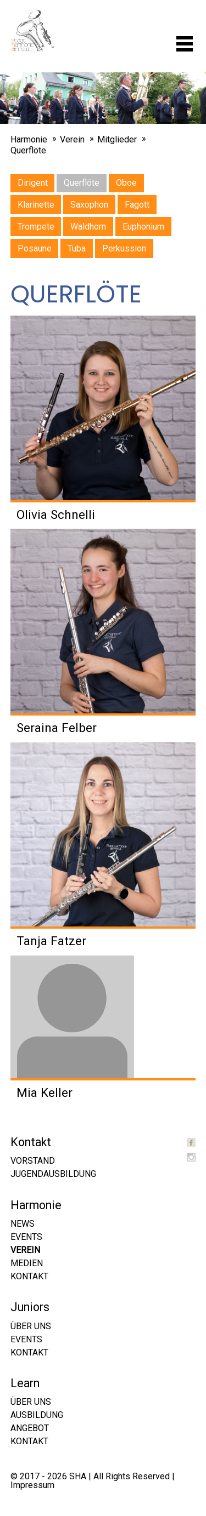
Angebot (29, 1428)
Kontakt (29, 1276)
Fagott (137, 204)
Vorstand (32, 1160)
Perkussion (124, 248)
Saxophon (89, 204)
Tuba (77, 248)
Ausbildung (36, 1415)
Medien (26, 1263)
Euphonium (143, 226)
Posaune (35, 248)
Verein (72, 139)
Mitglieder (117, 139)
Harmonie (28, 139)
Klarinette (36, 204)
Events (26, 1237)
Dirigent (33, 183)
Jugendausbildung (53, 1174)
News (22, 1223)
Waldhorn (88, 226)
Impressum (32, 1485)
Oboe (126, 183)
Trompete (36, 226)
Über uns (30, 1326)
